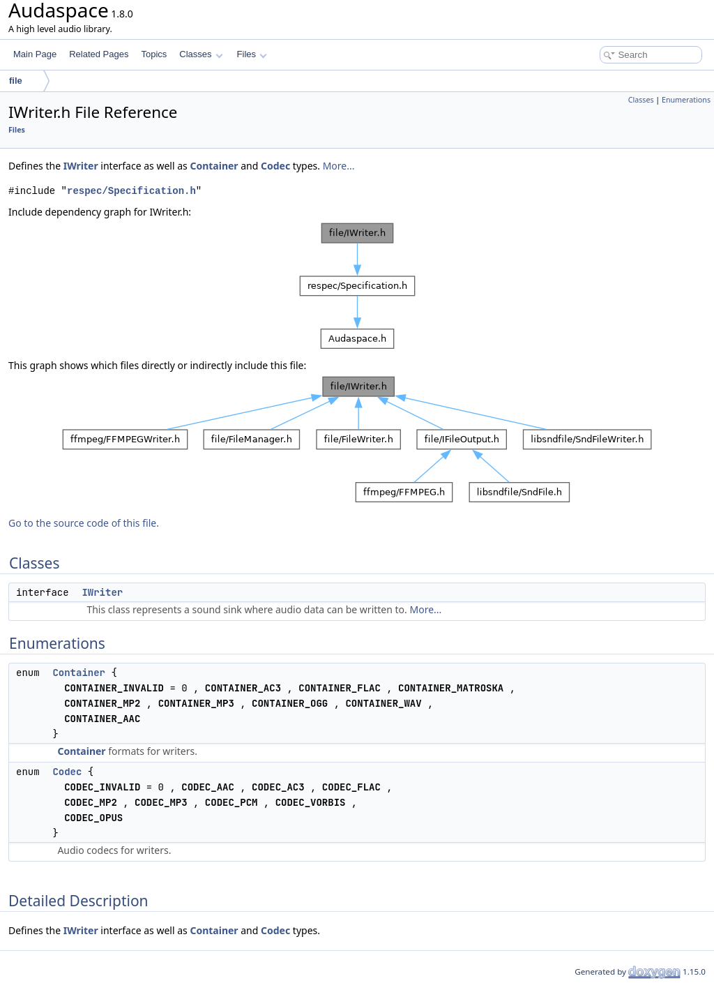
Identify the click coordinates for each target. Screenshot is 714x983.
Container (214, 165)
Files (252, 54)
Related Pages (98, 54)
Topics (154, 54)
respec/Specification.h (131, 190)
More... (339, 165)
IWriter (80, 165)
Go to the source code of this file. (83, 523)
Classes (200, 54)
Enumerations (686, 100)
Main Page (34, 54)
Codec (275, 165)
